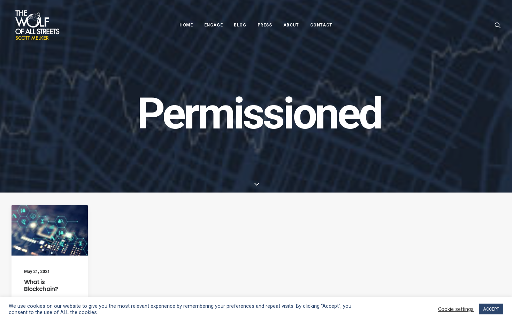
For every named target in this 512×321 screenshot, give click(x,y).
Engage (213, 25)
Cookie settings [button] (456, 309)
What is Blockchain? (41, 285)
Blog (240, 25)
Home (186, 25)
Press (265, 25)
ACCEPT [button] (491, 309)
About (291, 25)
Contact (321, 25)
